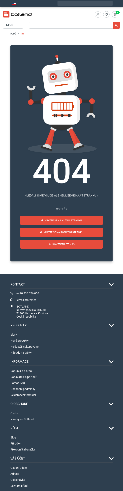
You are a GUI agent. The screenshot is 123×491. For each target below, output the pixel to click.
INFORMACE (19, 361)
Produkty (18, 325)
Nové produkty (19, 340)
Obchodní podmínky (22, 389)
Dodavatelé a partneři (23, 377)
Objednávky (17, 479)
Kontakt (17, 284)
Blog (13, 437)
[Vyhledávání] (74, 25)
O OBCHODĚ (19, 404)
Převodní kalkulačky (22, 449)
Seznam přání (18, 485)
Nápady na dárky (21, 352)
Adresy (14, 473)
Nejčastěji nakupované (24, 346)
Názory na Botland (22, 419)
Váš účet (17, 458)
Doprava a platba (21, 371)
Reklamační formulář (23, 395)
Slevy (13, 334)
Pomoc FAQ (17, 383)
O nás (14, 413)
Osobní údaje (18, 467)
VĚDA (14, 428)
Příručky (15, 443)
